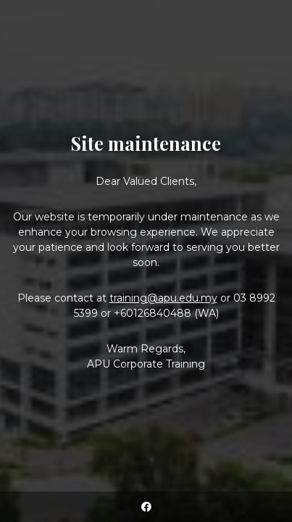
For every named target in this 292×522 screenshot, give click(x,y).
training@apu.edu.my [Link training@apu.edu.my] (163, 297)
